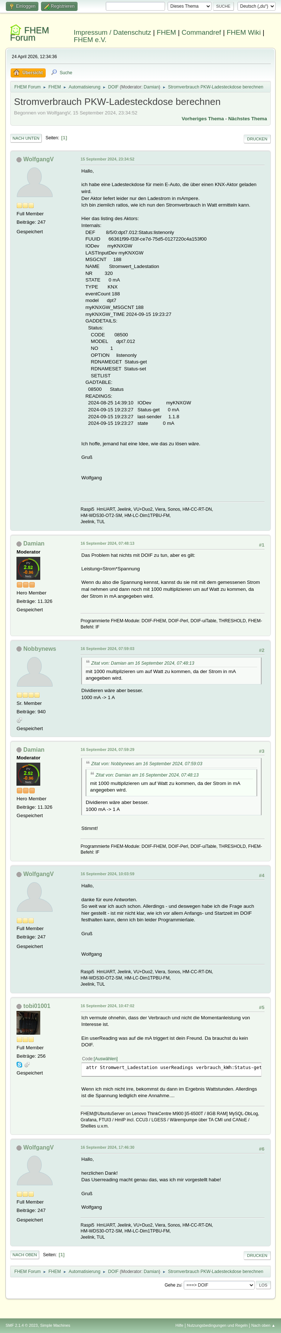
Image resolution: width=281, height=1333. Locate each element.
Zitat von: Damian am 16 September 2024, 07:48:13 (142, 663)
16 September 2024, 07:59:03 (107, 648)
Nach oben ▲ (263, 1325)
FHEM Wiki (243, 32)
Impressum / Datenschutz (112, 32)
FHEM (166, 32)
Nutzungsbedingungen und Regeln (217, 1325)
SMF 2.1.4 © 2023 (21, 1325)
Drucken (257, 139)
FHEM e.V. (90, 40)
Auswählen (106, 1058)
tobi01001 (36, 1006)
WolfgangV (38, 159)
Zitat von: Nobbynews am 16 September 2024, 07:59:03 (146, 763)
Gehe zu (173, 1284)
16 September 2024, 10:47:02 (107, 1006)
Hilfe (180, 1325)
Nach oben (24, 1255)
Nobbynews (39, 649)
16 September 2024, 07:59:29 (107, 749)
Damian (151, 87)
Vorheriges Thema (203, 118)
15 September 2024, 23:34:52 (107, 159)
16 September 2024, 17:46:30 (107, 1147)
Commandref (201, 32)
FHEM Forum (29, 33)
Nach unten (25, 138)
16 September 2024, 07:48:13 (107, 543)
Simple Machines (55, 1325)
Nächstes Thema (247, 118)
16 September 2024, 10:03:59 (107, 874)
